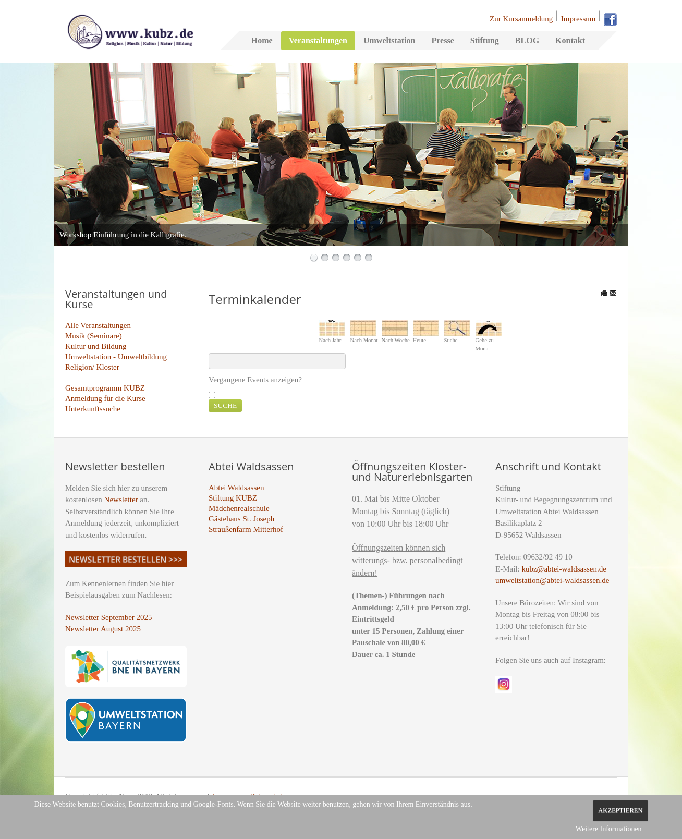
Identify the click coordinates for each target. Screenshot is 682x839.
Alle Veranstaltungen (98, 325)
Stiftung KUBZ (233, 498)
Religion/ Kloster (92, 367)
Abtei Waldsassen (236, 487)
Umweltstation (389, 40)
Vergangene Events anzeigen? (255, 379)
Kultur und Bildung (96, 346)
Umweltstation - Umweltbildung (116, 356)
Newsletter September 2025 (108, 617)
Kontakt (570, 40)
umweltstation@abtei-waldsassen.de (552, 580)
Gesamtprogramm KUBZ (105, 388)
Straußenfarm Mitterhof (246, 529)
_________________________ (114, 377)
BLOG (527, 40)
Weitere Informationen (609, 829)
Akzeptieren (620, 810)
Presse (442, 40)
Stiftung (484, 40)
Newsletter (121, 499)
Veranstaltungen (318, 40)
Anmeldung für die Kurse (105, 398)
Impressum (578, 19)
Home (262, 40)
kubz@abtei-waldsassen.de (563, 569)
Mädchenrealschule (239, 508)
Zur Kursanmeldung (521, 19)
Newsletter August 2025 (103, 629)
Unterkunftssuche (92, 409)
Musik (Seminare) (93, 336)
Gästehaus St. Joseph (241, 519)
